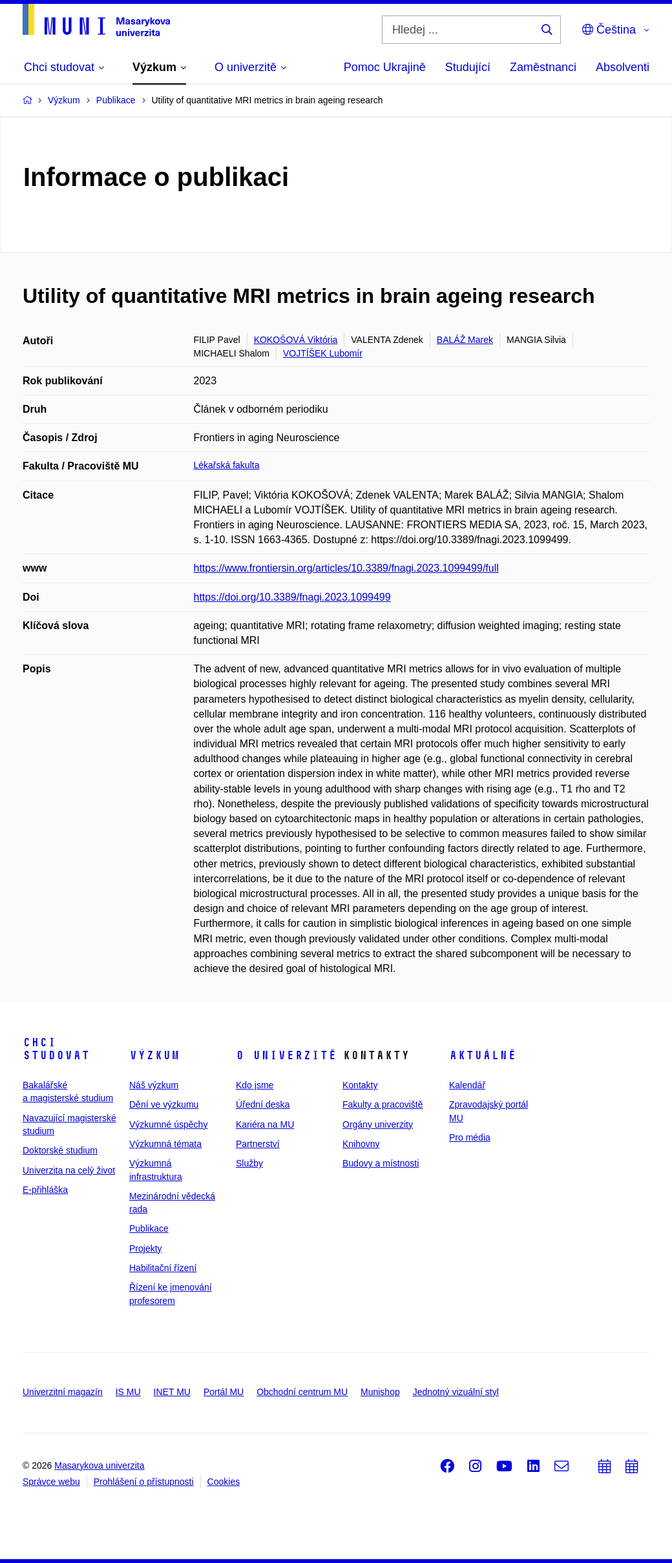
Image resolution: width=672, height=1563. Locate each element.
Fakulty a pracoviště (382, 1104)
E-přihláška (45, 1190)
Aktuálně (482, 1055)
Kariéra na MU (265, 1124)
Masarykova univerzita (99, 1465)
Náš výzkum (153, 1085)
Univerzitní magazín (63, 1392)
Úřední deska (262, 1104)
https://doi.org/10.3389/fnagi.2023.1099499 (292, 597)
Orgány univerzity (377, 1124)
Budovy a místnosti (380, 1163)
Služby (249, 1163)
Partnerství (258, 1144)
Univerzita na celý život (69, 1170)
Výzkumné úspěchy (168, 1124)
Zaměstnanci (543, 67)
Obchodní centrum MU (302, 1392)
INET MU (172, 1392)
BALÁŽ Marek (465, 340)
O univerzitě (286, 1055)
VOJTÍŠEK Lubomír (322, 353)
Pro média (469, 1137)
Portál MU (224, 1392)
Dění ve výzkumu (163, 1104)
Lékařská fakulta (227, 465)
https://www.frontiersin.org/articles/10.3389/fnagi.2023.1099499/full (346, 568)
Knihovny (361, 1144)
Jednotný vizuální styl (456, 1392)
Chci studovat (56, 1048)
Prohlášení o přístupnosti (144, 1481)
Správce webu (51, 1481)
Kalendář (467, 1085)
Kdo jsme (254, 1085)
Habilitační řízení (162, 1268)
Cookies (223, 1481)
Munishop (380, 1392)
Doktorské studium (60, 1150)
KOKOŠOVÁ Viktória (296, 340)
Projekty (145, 1248)
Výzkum (154, 1055)
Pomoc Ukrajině (385, 67)
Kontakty (359, 1085)
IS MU (128, 1392)
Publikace (149, 1228)
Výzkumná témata (165, 1144)
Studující (467, 67)
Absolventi (622, 67)
